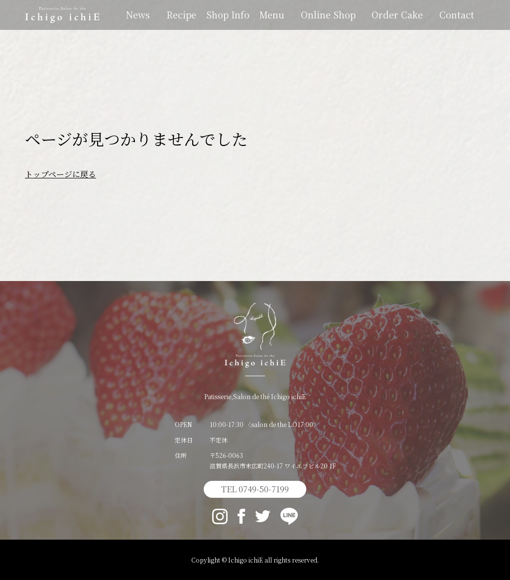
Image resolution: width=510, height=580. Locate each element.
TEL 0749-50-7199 (255, 489)
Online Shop (328, 14)
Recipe (181, 14)
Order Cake (397, 14)
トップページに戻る (60, 174)
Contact (456, 14)
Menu (271, 14)
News (138, 14)
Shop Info (228, 14)
